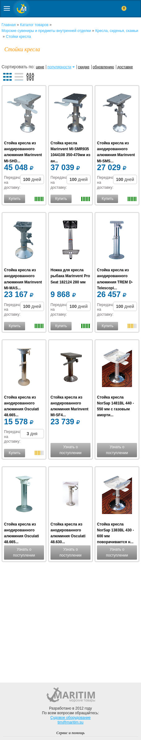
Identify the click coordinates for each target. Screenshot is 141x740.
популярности (59, 67)
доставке (125, 67)
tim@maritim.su (71, 722)
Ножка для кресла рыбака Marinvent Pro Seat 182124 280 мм (70, 276)
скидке (84, 67)
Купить (14, 198)
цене (40, 67)
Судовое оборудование (71, 717)
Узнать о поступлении (70, 450)
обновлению (103, 67)
